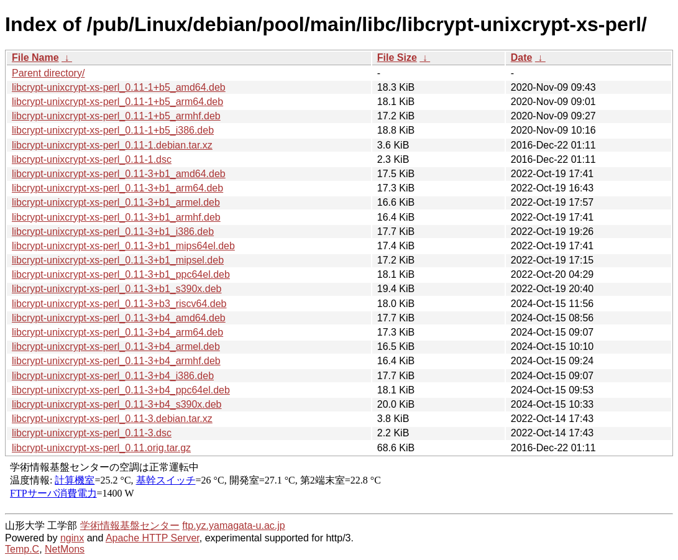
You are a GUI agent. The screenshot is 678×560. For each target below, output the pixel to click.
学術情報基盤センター (130, 525)
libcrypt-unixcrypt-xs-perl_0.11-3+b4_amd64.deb (119, 318)
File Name (35, 57)
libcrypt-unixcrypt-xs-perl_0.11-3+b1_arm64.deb (117, 188)
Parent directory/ (48, 73)
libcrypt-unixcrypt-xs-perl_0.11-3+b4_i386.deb (113, 375)
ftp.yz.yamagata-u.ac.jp (233, 525)
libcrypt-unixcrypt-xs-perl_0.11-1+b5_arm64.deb (117, 101)
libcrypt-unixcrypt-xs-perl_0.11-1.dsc (92, 159)
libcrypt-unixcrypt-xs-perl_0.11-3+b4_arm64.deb (117, 332)
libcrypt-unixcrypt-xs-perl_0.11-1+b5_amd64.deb (119, 87)
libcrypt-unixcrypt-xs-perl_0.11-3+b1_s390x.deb (117, 288)
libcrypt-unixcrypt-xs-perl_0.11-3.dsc (92, 433)
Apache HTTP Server (152, 538)
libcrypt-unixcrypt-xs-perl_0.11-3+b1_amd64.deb (119, 173)
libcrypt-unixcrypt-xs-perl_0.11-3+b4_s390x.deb (117, 404)
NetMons (65, 549)
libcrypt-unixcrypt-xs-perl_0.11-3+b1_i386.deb (113, 231)
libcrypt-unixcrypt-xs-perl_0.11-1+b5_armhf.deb (116, 116)
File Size (397, 57)
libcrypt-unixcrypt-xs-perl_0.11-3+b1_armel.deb (116, 202)
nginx (72, 538)
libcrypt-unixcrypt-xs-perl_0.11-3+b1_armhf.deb (116, 217)
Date (522, 57)
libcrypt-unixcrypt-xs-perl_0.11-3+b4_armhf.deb (116, 361)
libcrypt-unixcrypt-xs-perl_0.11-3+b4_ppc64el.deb (121, 390)
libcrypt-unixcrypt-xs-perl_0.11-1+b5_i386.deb (113, 130)
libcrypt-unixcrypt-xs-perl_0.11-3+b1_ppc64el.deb (121, 274)
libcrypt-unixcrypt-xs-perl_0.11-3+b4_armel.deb (116, 346)
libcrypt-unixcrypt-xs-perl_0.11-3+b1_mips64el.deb (123, 246)
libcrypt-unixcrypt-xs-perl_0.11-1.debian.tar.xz (112, 145)
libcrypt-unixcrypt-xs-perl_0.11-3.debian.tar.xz (112, 418)
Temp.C (22, 549)
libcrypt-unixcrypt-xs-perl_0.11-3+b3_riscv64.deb (119, 303)
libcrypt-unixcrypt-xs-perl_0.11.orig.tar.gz (101, 448)
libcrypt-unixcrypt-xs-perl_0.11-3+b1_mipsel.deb (118, 260)
